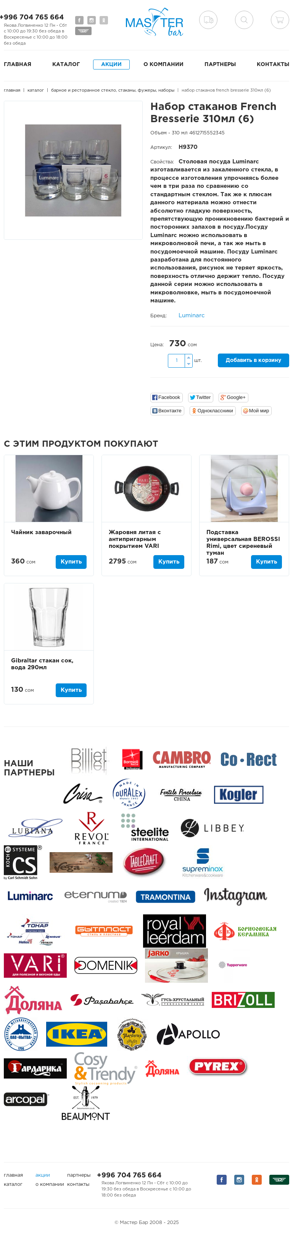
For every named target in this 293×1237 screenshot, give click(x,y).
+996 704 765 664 (129, 1175)
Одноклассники (215, 410)
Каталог (66, 64)
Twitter (203, 397)
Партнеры (220, 64)
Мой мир (259, 410)
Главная (17, 64)
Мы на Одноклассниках (104, 20)
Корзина (280, 20)
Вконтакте (170, 410)
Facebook (169, 397)
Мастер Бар (154, 22)
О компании (163, 64)
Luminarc (192, 315)
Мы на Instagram (91, 20)
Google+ (236, 397)
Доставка (208, 20)
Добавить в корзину (253, 360)
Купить (71, 561)
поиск (244, 20)
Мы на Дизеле (83, 31)
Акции (111, 64)
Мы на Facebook (79, 20)
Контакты (273, 64)
